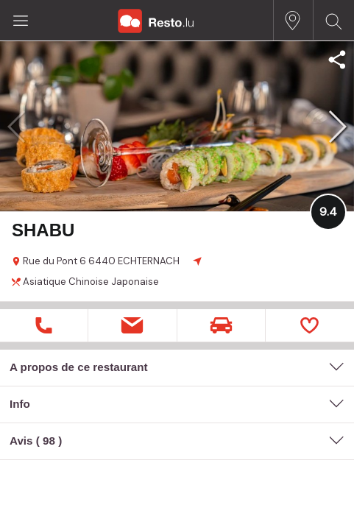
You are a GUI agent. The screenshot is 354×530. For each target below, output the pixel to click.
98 (49, 440)
